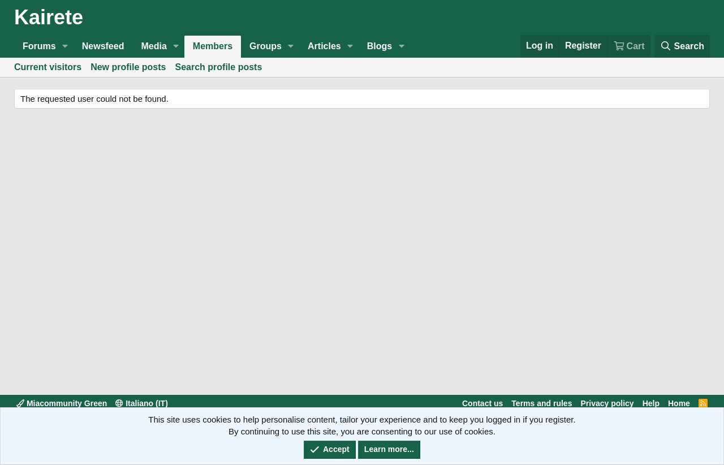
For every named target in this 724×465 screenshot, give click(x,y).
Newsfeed (103, 46)
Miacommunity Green (61, 403)
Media (153, 46)
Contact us (482, 403)
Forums (39, 46)
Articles (324, 46)
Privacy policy (607, 403)
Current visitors (47, 67)
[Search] (682, 46)
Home (679, 403)
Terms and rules (541, 403)
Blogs (379, 46)
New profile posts (128, 67)
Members (212, 46)
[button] (65, 46)
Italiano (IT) (141, 403)
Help (651, 403)
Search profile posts (218, 67)
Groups (265, 46)
